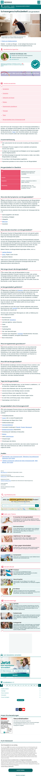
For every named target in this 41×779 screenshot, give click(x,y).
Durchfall (15, 308)
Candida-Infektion (5, 688)
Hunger (4, 418)
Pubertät (18, 427)
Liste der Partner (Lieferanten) (7, 766)
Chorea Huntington (5, 697)
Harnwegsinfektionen (7, 425)
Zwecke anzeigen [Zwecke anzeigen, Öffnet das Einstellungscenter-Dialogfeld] (20, 775)
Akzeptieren (20, 770)
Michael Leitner (4, 476)
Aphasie (15, 603)
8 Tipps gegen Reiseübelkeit (22, 545)
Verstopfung (13, 319)
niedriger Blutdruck (7, 252)
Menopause (28, 427)
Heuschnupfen (18, 579)
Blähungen (5, 221)
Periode (23, 427)
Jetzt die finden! (20, 500)
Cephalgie (3, 690)
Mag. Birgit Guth (4, 472)
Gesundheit (7, 6)
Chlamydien (3, 695)
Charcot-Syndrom (5, 693)
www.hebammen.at (15, 59)
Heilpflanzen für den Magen (22, 536)
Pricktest (16, 570)
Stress (3, 254)
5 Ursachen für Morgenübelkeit (23, 517)
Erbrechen (20, 290)
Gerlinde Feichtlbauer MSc (6, 480)
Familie (13, 6)
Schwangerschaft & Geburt (22, 6)
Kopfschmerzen (10, 436)
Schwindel (20, 333)
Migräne (4, 434)
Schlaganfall (17, 622)
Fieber (14, 132)
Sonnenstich (17, 555)
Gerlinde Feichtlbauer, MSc (18, 53)
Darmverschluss (18, 526)
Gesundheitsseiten (20, 718)
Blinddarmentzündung (7, 429)
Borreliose (16, 589)
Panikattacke (17, 613)
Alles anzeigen (20, 700)
